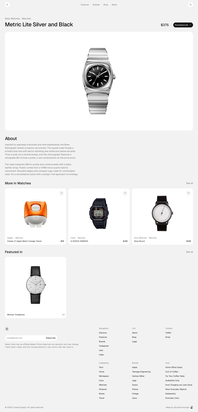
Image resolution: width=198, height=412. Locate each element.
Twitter (168, 332)
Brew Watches (12, 18)
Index (101, 354)
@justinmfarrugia (181, 407)
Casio (73, 238)
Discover (103, 332)
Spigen (10, 238)
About (134, 332)
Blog (134, 337)
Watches (26, 18)
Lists (101, 350)
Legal (134, 341)
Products (103, 337)
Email (167, 337)
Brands (102, 341)
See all (189, 183)
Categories (104, 346)
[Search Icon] (190, 4)
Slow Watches (140, 238)
